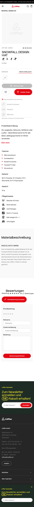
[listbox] (17, 66)
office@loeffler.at (7, 457)
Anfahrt (6, 463)
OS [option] (5, 78)
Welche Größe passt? (25, 72)
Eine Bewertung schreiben (14, 299)
